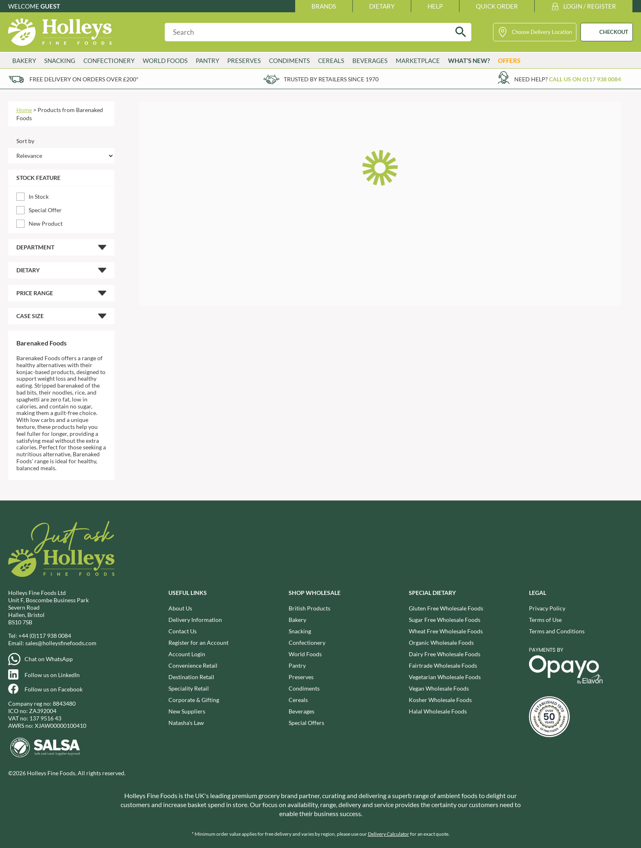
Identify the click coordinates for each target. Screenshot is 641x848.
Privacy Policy (547, 608)
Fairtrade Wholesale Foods (443, 665)
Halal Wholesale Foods (438, 711)
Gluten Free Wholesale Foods (446, 608)
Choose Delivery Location (542, 32)
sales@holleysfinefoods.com (60, 642)
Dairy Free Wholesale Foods (444, 654)
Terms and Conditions (557, 631)
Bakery (24, 60)
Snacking (59, 60)
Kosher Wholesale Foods (440, 699)
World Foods (165, 60)
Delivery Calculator (388, 834)
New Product (46, 223)
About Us (180, 608)
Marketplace (418, 60)
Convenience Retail (192, 665)
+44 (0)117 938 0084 (44, 635)
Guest (50, 6)
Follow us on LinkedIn (52, 674)
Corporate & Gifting (193, 699)
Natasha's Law (186, 722)
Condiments (289, 60)
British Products (309, 608)
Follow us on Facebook (54, 689)
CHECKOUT (613, 32)
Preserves (244, 60)
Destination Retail (191, 676)
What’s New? (469, 60)
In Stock (39, 196)
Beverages (370, 60)
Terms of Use (545, 619)
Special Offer (45, 209)
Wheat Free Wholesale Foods (446, 631)
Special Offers (306, 722)
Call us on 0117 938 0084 (585, 79)
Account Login (186, 654)
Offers (509, 60)
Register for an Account (198, 642)
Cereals (331, 60)
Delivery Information (195, 619)
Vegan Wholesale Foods (439, 688)
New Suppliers (186, 711)
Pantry (207, 60)
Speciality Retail (188, 688)
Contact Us (182, 631)
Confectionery (108, 60)
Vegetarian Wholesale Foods (445, 676)
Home (24, 109)
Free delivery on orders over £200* (84, 79)
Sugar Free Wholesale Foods (444, 619)
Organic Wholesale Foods (441, 642)
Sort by (25, 140)
